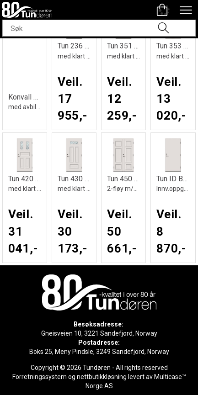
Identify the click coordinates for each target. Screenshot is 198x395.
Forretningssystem (39, 376)
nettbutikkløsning (102, 376)
